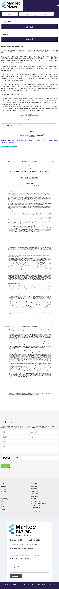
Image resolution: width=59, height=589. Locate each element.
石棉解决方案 (34, 494)
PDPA (29, 586)
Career (3, 509)
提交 (6, 466)
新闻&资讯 (29, 27)
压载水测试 (34, 488)
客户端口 (10, 14)
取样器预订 (45, 14)
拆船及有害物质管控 (36, 491)
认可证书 (3, 491)
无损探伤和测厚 (35, 496)
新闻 (2, 501)
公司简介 (3, 486)
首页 (2, 484)
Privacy (54, 584)
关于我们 (3, 489)
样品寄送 (27, 14)
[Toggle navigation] (58, 5)
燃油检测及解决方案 (36, 486)
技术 (2, 504)
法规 (2, 506)
